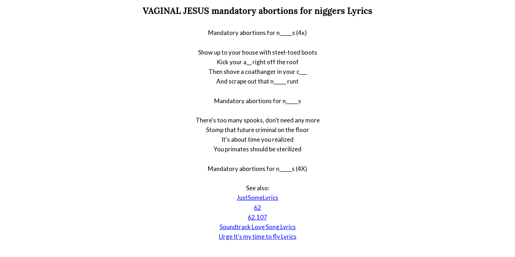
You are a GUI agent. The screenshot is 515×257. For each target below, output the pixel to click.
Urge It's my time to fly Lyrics (257, 236)
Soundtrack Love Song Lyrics (258, 227)
